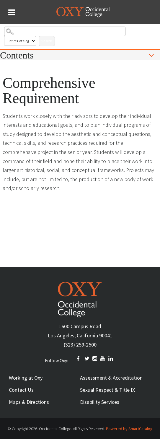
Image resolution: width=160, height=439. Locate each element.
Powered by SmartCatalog (129, 428)
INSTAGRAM (95, 358)
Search (46, 41)
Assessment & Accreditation (111, 377)
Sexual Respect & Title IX (107, 389)
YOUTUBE (103, 358)
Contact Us (21, 389)
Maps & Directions (29, 402)
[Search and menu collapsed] (11, 12)
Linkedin (111, 358)
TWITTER (87, 358)
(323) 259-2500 (80, 344)
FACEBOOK (79, 358)
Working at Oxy (26, 377)
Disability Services (99, 402)
